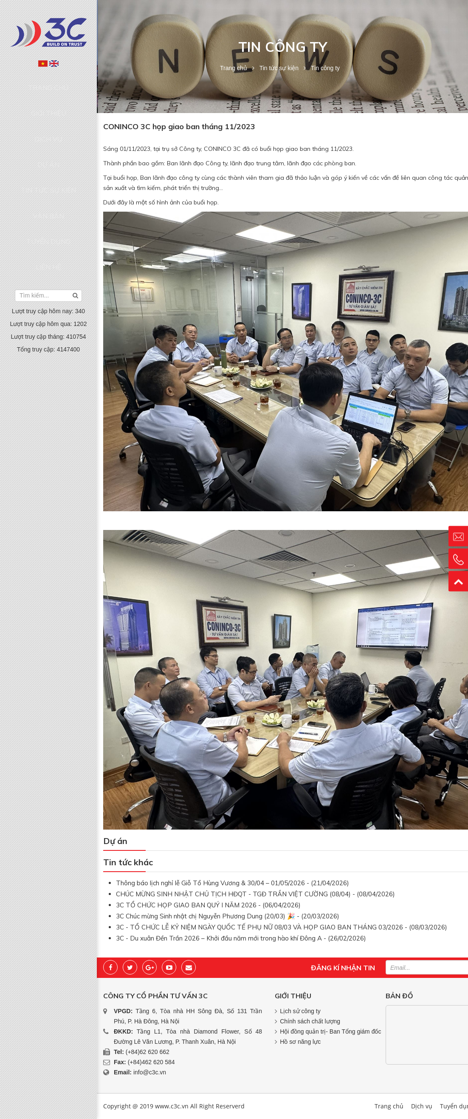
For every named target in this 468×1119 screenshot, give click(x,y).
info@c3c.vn (149, 1072)
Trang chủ (48, 83)
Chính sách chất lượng (310, 1021)
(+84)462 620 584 (151, 1062)
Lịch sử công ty (300, 1011)
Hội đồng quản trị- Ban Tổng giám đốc (330, 1031)
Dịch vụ (48, 115)
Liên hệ (48, 197)
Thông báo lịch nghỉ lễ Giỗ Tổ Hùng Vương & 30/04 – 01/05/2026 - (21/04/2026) (232, 883)
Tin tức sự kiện (48, 148)
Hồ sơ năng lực (300, 1041)
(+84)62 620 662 (147, 1051)
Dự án (48, 132)
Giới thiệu (48, 99)
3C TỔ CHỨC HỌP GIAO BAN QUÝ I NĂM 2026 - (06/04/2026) (208, 905)
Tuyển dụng (48, 180)
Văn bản (48, 164)
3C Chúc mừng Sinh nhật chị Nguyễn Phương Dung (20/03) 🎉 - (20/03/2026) (227, 916)
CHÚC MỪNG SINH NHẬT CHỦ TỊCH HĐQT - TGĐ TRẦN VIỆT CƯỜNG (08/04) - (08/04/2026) (255, 894)
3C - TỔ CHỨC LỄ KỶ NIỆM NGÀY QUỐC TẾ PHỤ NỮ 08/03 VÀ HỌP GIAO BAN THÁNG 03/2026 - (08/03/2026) (281, 927)
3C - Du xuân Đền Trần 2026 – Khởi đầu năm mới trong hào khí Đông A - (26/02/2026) (241, 938)
